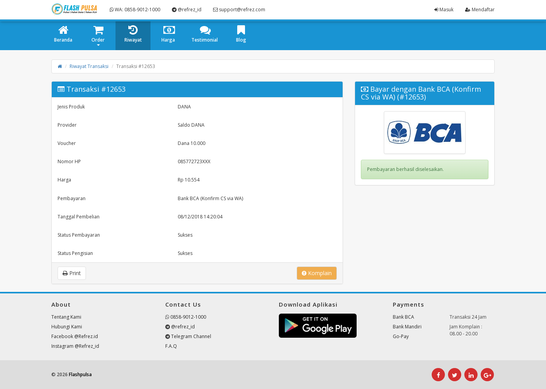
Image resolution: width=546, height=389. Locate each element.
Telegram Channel (191, 336)
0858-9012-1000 (188, 317)
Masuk (443, 9)
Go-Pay (401, 336)
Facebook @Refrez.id (74, 336)
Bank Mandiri (407, 326)
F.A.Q (171, 346)
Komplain (317, 273)
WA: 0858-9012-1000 (135, 9)
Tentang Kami (66, 317)
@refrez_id (186, 9)
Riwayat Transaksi (89, 66)
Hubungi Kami (66, 326)
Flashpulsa (80, 374)
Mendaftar (480, 9)
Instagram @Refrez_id (75, 346)
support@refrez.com (239, 9)
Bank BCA (403, 317)
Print (72, 273)
